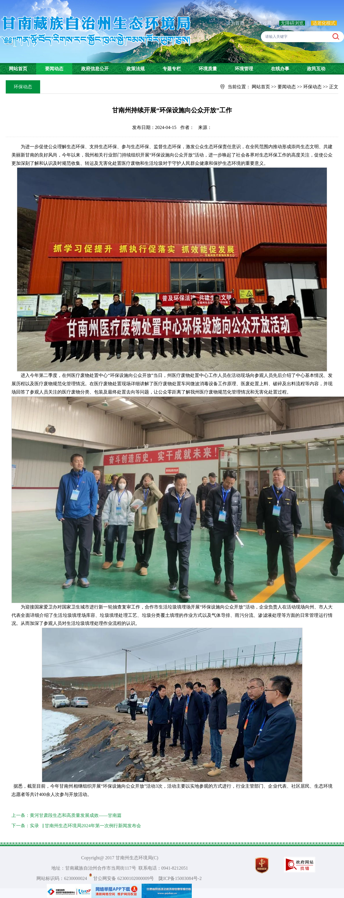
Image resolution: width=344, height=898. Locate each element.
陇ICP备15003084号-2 (180, 878)
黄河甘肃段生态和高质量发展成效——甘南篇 (76, 815)
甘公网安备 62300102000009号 (123, 878)
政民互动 (316, 68)
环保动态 (312, 86)
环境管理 (244, 68)
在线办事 (280, 68)
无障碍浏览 (292, 23)
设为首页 (235, 23)
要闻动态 (54, 68)
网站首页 (18, 68)
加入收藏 (263, 23)
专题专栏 (172, 68)
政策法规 (135, 68)
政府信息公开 (95, 68)
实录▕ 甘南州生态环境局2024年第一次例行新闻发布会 (85, 825)
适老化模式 (323, 23)
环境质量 (208, 68)
